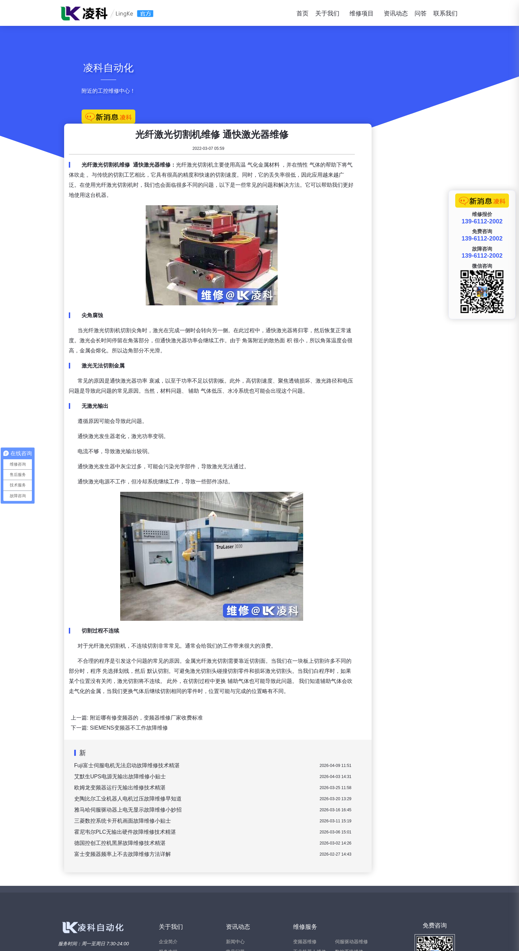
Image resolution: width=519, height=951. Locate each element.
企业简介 (168, 868)
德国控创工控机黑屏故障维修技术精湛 (221, 770)
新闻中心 (235, 868)
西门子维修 (347, 898)
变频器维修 (305, 868)
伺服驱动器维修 (351, 868)
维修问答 (235, 888)
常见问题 (235, 878)
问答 (421, 13)
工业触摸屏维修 (309, 898)
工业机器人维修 (309, 878)
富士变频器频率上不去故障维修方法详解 (224, 781)
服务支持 (168, 878)
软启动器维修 (307, 908)
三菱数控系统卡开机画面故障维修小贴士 (224, 747)
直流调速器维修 (309, 888)
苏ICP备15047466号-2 (441, 939)
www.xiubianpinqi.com (119, 939)
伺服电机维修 (349, 888)
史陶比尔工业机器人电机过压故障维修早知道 (229, 725)
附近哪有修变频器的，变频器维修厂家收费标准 (247, 644)
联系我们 (445, 13)
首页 (302, 13)
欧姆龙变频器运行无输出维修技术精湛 (221, 714)
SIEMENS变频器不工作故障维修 (230, 654)
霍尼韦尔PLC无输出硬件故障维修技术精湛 (226, 759)
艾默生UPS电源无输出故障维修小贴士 (221, 703)
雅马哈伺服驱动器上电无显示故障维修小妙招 (229, 736)
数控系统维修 (349, 878)
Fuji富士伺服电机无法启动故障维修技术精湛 (228, 692)
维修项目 (361, 13)
